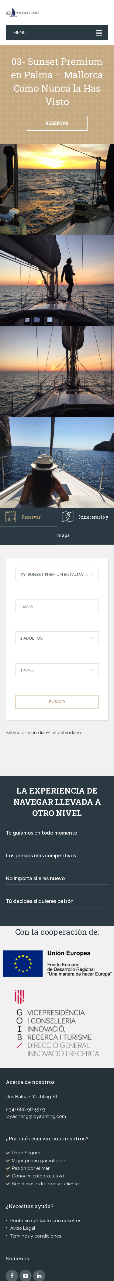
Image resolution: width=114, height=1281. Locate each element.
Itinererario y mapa (82, 524)
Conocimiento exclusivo (38, 1176)
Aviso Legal (22, 1228)
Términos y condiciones (35, 1236)
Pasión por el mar (31, 1168)
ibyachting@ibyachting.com (36, 1116)
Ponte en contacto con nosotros (45, 1220)
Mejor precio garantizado (39, 1160)
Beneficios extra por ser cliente (45, 1184)
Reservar (57, 123)
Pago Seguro (26, 1153)
